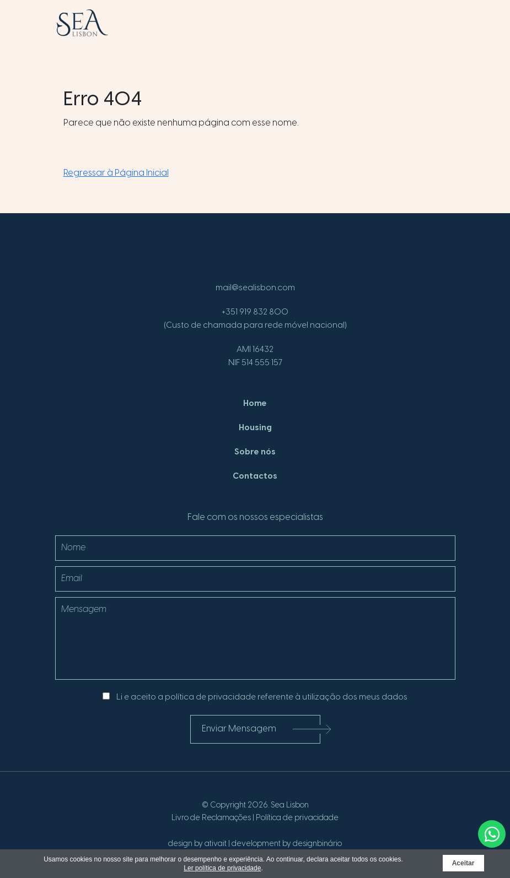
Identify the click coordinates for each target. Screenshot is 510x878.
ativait (216, 844)
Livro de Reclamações (211, 818)
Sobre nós (255, 452)
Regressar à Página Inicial (116, 173)
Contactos (255, 476)
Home (255, 403)
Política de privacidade (297, 818)
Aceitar (463, 863)
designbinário (317, 844)
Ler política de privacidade (222, 868)
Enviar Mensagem (261, 729)
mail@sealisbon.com (255, 288)
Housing (255, 428)
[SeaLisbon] (82, 23)
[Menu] (435, 27)
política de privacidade (210, 697)
